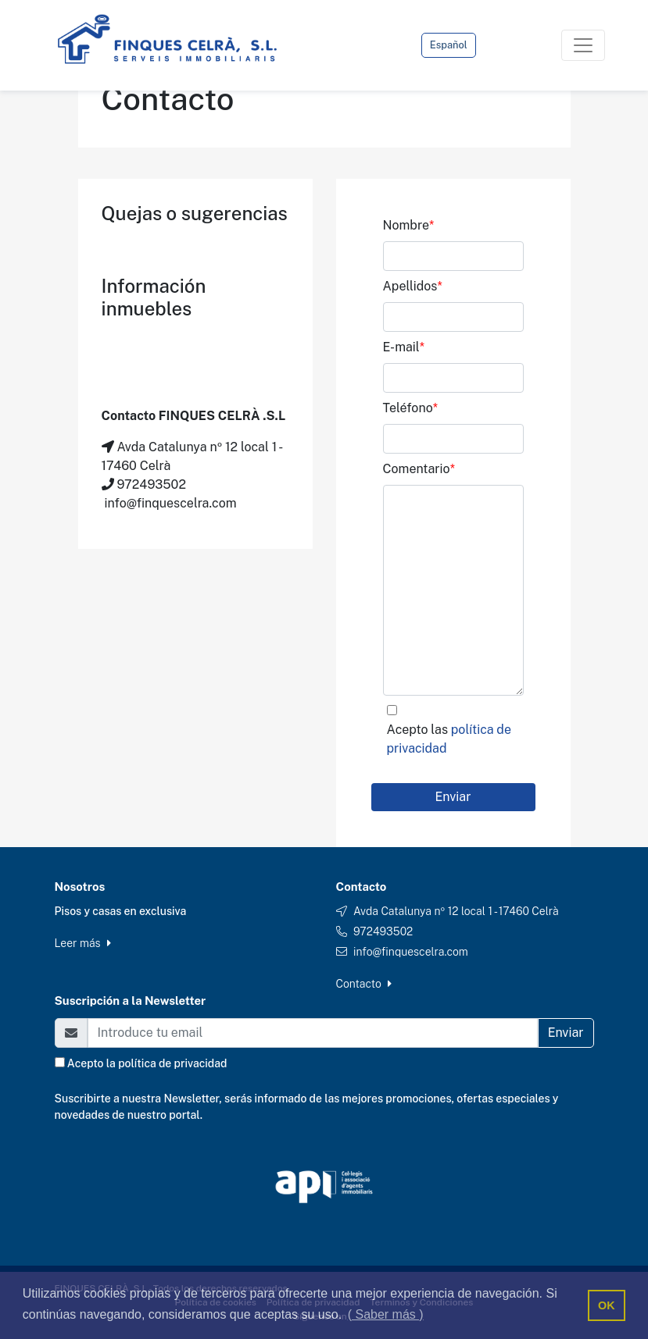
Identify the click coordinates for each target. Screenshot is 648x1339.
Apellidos (412, 286)
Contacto (364, 984)
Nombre (409, 225)
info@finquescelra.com (410, 951)
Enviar (453, 796)
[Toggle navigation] (583, 45)
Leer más (83, 943)
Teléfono (411, 408)
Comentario (419, 468)
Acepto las (449, 739)
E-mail (404, 347)
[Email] (313, 1033)
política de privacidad (172, 1063)
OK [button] (606, 1305)
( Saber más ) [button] (386, 1314)
